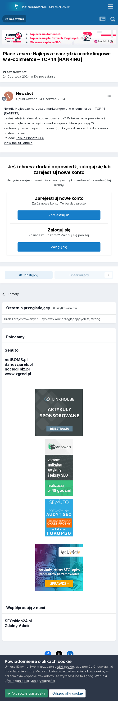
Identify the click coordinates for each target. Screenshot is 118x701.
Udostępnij (28, 275)
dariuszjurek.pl (19, 364)
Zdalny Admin (18, 625)
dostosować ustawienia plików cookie (76, 671)
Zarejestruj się (59, 215)
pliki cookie (65, 666)
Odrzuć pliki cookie (67, 693)
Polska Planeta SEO (30, 138)
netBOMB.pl (16, 359)
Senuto (11, 350)
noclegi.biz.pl (17, 369)
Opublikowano (40, 99)
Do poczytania (44, 76)
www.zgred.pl (18, 373)
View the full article (18, 143)
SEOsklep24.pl (18, 620)
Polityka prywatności (39, 681)
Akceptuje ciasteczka (26, 693)
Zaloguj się (59, 247)
